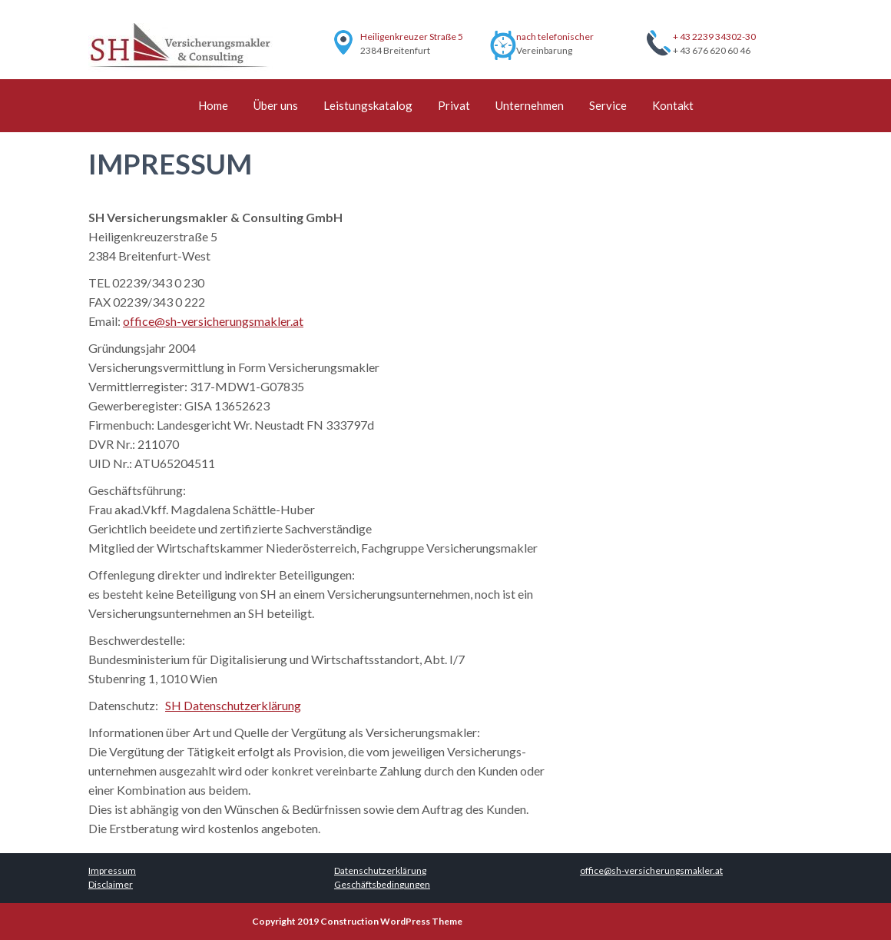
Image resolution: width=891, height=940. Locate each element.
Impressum (112, 870)
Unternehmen (529, 105)
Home (213, 105)
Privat (454, 105)
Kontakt (673, 105)
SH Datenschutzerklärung (233, 705)
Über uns (275, 105)
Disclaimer (110, 884)
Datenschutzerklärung (380, 870)
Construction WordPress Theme (391, 921)
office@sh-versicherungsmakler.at (213, 321)
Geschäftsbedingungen (382, 884)
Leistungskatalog (367, 105)
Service (608, 105)
